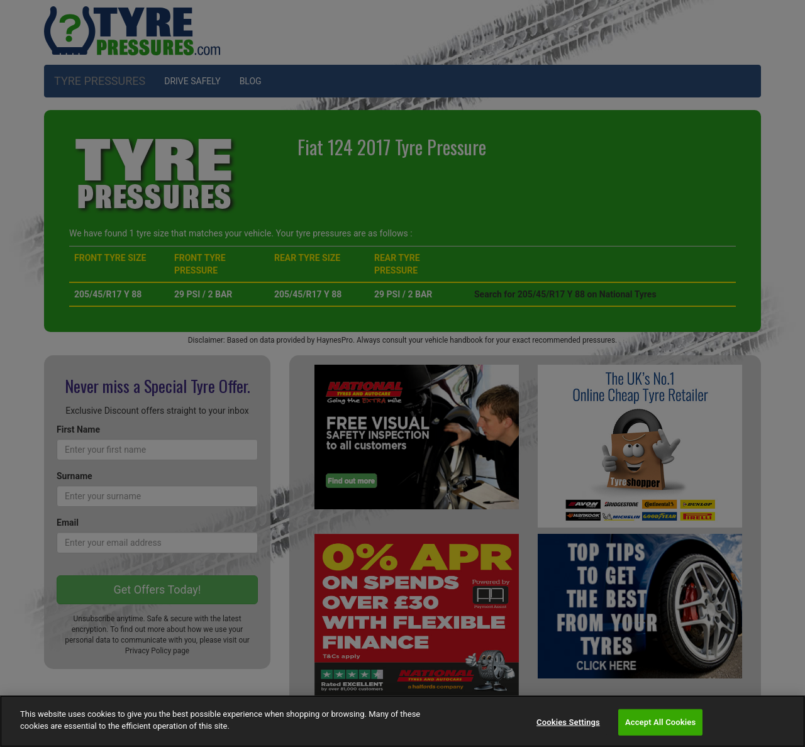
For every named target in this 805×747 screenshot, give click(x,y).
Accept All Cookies (660, 722)
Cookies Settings (568, 722)
